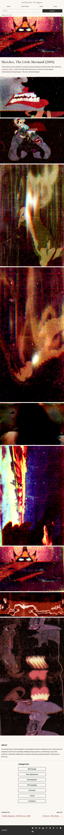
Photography (32, 785)
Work (8, 6)
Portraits (32, 790)
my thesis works (7, 69)
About (41, 6)
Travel (32, 796)
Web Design (32, 769)
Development (32, 780)
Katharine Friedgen (32, 2)
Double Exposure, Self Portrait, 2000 (16, 816)
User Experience (32, 774)
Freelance (32, 801)
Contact (4, 830)
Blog (55, 6)
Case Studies (25, 6)
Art (61, 15)
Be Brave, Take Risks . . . (52, 816)
